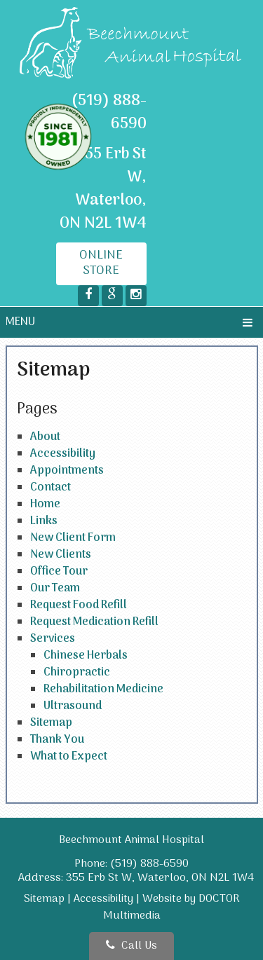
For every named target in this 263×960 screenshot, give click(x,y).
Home (45, 504)
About (45, 437)
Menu (20, 322)
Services (52, 639)
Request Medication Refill (94, 622)
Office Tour (59, 571)
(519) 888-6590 (109, 112)
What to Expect (68, 756)
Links (44, 521)
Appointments (67, 470)
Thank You (57, 740)
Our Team (55, 588)
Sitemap (51, 723)
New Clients (60, 555)
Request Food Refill (78, 605)
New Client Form (73, 538)
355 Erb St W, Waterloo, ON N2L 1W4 (103, 189)
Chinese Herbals (85, 655)
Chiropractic (76, 672)
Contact (50, 487)
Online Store (101, 263)
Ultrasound (72, 706)
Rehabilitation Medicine (103, 689)
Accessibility (62, 454)
